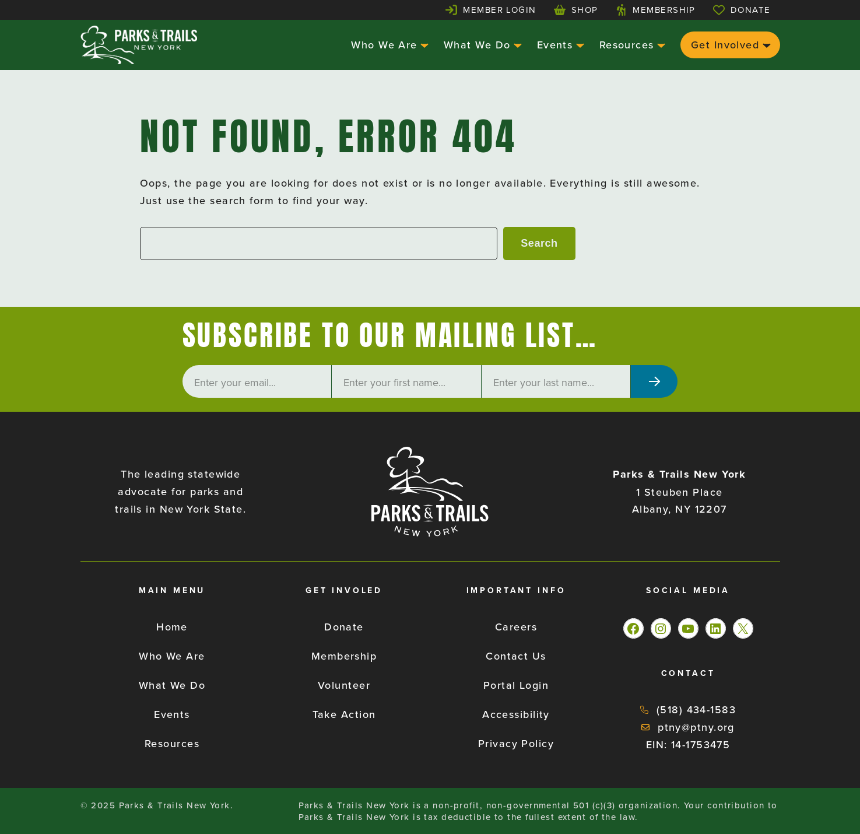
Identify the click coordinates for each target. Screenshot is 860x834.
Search (539, 243)
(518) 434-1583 (696, 709)
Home (172, 626)
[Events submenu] (578, 45)
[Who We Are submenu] (423, 45)
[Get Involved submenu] (765, 45)
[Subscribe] (654, 381)
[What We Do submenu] (516, 45)
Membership (664, 9)
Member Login (499, 9)
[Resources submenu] (660, 45)
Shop (584, 9)
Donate (751, 9)
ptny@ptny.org (696, 727)
